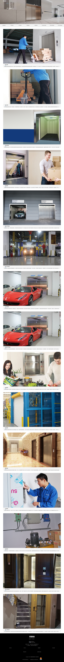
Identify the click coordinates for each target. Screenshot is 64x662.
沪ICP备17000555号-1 (25, 659)
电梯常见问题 (39, 651)
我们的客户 (24, 651)
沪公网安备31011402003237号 (34, 659)
